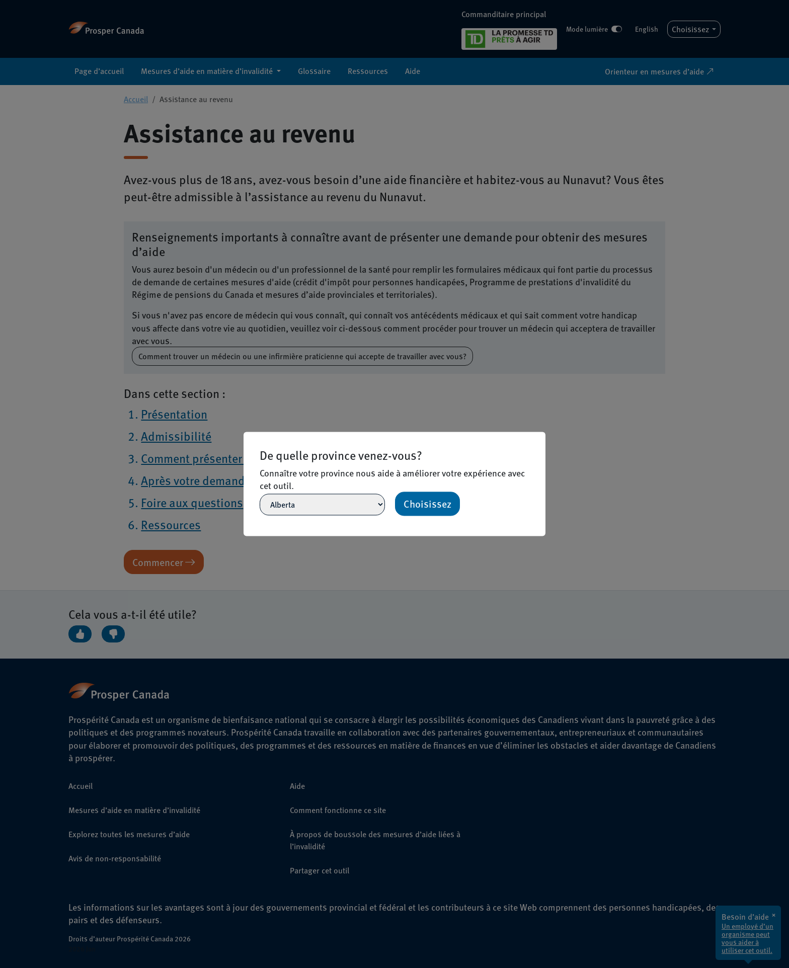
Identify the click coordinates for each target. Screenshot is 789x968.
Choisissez (427, 504)
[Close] (540, 436)
